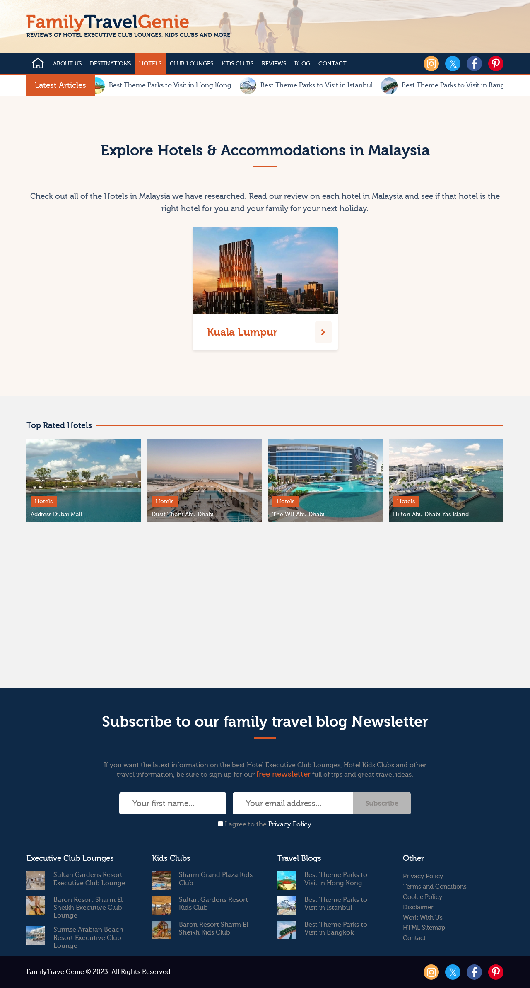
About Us (67, 63)
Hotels (150, 63)
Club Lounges (191, 63)
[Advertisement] (265, 605)
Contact (332, 63)
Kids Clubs (237, 63)
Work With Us (423, 917)
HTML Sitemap (424, 927)
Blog (302, 63)
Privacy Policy (289, 824)
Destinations (110, 63)
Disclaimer (418, 907)
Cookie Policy (422, 897)
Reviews (274, 63)
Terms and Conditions (435, 886)
